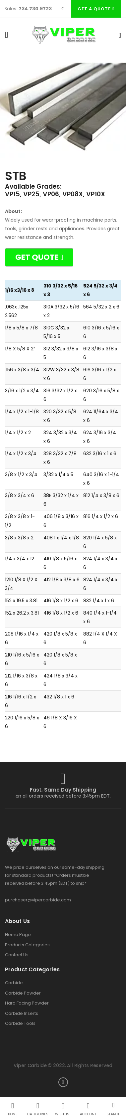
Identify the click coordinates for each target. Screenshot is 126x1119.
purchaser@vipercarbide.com (38, 900)
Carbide (14, 983)
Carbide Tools (20, 1023)
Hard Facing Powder (27, 1003)
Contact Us (17, 955)
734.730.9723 (35, 8)
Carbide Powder (23, 993)
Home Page (18, 934)
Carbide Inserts (21, 1013)
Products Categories (27, 945)
